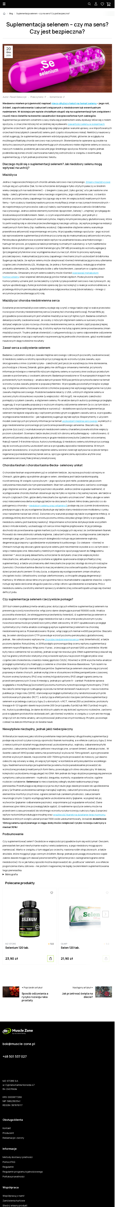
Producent (8, 1133)
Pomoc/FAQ (9, 1162)
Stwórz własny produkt (15, 1205)
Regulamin (8, 1167)
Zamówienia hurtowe (14, 1201)
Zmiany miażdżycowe (98, 182)
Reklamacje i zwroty (13, 1138)
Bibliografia (11, 874)
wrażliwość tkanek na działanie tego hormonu (79, 814)
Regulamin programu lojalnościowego (23, 1172)
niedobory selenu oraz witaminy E (48, 505)
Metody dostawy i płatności (18, 1157)
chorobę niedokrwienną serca (62, 639)
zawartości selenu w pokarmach (86, 124)
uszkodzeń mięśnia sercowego (80, 421)
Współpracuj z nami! (14, 1196)
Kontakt (7, 1128)
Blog (11, 13)
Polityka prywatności (13, 1176)
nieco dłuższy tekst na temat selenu (74, 103)
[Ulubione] (52, 893)
